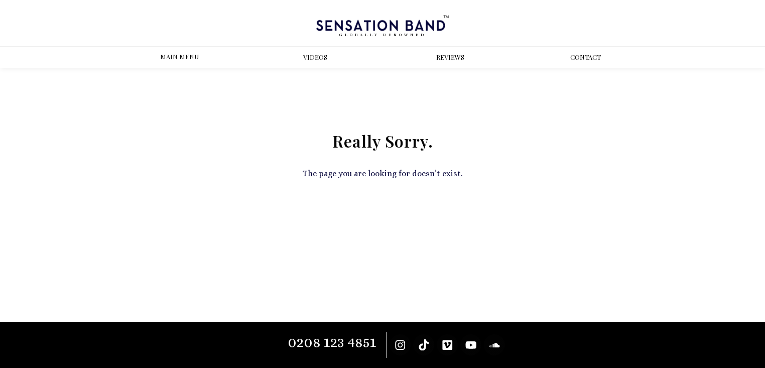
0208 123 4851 (332, 342)
